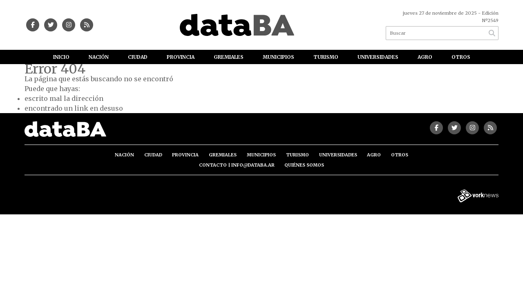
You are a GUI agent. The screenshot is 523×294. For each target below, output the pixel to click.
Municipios (278, 57)
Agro (425, 57)
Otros (460, 57)
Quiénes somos (304, 165)
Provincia (180, 57)
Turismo (325, 57)
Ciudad (138, 57)
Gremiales (229, 57)
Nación (99, 57)
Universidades (378, 57)
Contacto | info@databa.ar (237, 165)
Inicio (61, 57)
